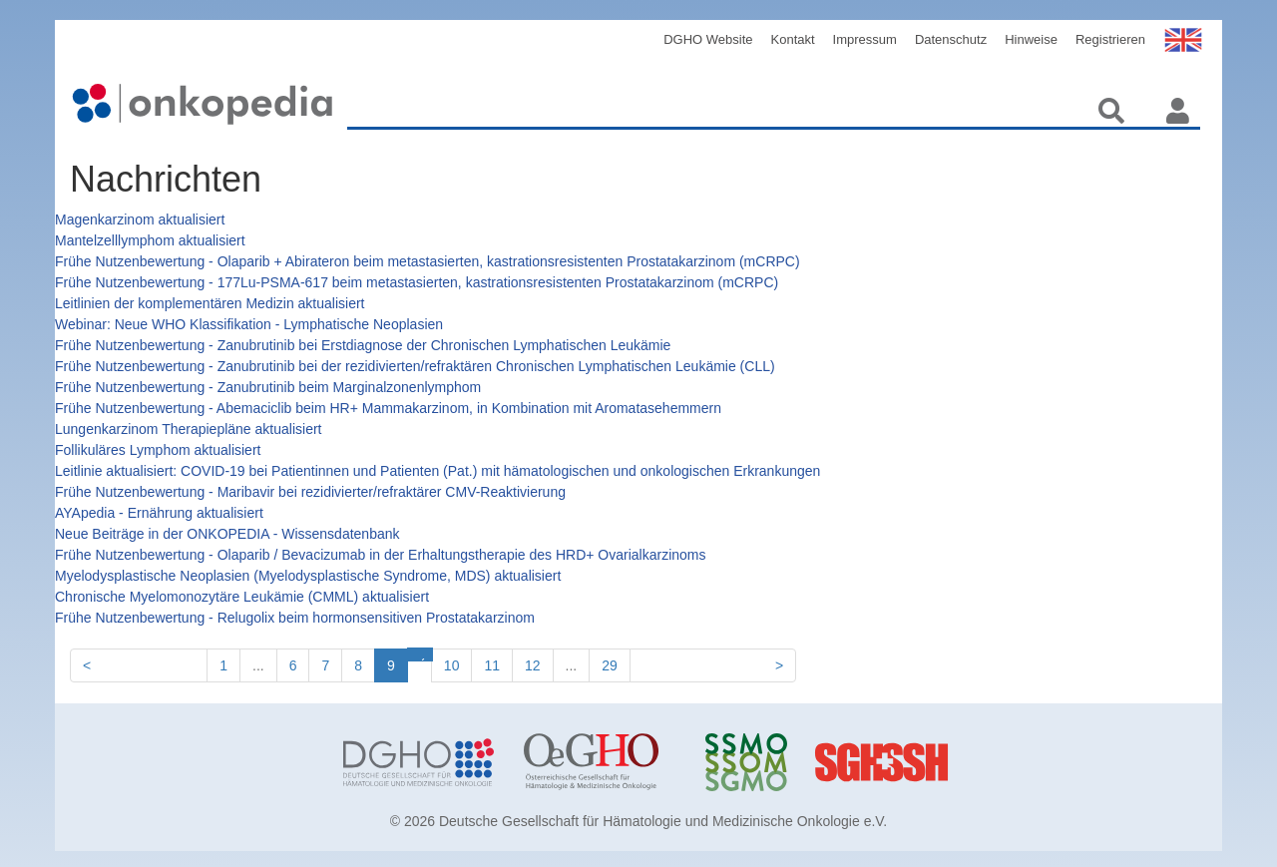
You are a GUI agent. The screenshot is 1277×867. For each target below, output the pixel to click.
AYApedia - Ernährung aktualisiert (159, 513)
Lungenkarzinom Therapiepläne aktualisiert (188, 429)
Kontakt (793, 39)
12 (533, 665)
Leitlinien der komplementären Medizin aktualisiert (210, 303)
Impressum (865, 39)
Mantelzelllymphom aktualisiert (150, 240)
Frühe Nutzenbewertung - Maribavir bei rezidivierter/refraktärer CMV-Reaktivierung (310, 492)
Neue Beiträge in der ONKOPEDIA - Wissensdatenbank (227, 534)
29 (610, 665)
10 (452, 665)
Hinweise (1031, 39)
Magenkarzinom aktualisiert (139, 219)
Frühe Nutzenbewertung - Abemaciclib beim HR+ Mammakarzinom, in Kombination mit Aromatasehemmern (388, 408)
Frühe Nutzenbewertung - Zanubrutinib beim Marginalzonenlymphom (268, 387)
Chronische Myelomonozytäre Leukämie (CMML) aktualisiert (242, 597)
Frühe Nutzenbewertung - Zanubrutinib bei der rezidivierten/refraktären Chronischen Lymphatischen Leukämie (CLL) (415, 366)
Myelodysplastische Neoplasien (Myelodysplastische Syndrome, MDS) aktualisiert (308, 576)
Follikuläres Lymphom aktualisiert (157, 450)
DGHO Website (707, 39)
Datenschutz (951, 39)
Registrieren (1110, 39)
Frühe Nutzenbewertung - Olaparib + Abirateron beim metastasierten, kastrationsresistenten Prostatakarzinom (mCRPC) (427, 261)
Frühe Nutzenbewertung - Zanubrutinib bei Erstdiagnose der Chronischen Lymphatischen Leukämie (362, 345)
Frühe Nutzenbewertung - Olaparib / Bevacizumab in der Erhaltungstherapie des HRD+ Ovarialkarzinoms (380, 555)
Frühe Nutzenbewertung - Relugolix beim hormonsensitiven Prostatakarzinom (295, 618)
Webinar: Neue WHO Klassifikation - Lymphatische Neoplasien (249, 324)
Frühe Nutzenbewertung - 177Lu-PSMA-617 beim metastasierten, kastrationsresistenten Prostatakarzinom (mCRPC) (416, 282)
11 (492, 665)
